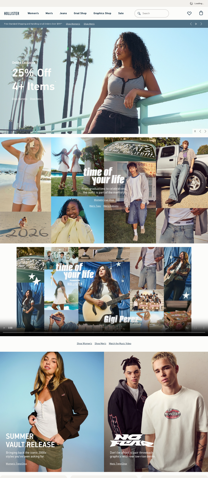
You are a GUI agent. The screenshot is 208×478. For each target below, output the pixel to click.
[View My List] (189, 13)
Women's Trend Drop (16, 463)
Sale (121, 13)
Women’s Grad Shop (104, 200)
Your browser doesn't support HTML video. (104, 291)
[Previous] (190, 23)
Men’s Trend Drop (118, 463)
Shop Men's (89, 23)
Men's (49, 13)
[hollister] (13, 13)
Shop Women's (73, 23)
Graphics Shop (102, 13)
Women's (33, 13)
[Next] (201, 23)
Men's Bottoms (111, 206)
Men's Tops (95, 206)
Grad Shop (80, 13)
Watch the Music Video (120, 343)
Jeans (63, 13)
